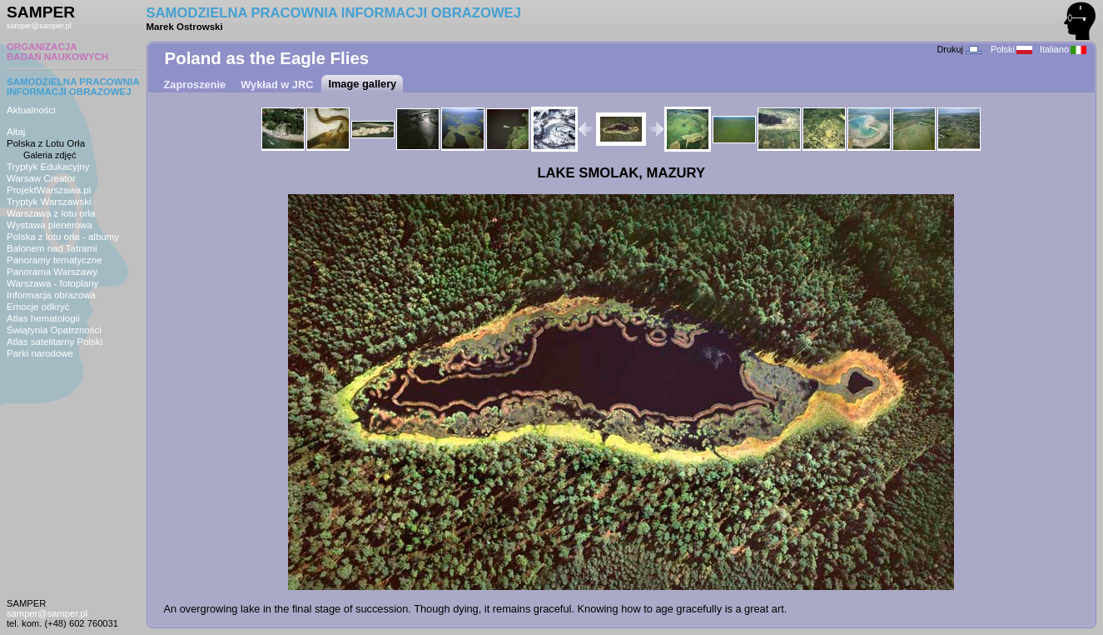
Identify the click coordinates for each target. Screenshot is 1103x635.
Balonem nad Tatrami (52, 248)
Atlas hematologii (43, 318)
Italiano (1063, 49)
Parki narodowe (40, 353)
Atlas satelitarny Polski (54, 342)
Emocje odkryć (38, 307)
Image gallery (362, 84)
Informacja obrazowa (51, 295)
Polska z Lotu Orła (46, 143)
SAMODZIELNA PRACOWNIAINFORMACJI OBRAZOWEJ (73, 87)
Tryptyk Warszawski (49, 202)
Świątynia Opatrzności (54, 330)
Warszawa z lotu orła (51, 213)
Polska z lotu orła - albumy (63, 237)
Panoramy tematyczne (54, 260)
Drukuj (959, 49)
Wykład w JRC (277, 84)
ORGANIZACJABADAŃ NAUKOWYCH (57, 52)
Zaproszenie (195, 84)
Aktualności (31, 110)
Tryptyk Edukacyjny (48, 167)
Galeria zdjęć (49, 155)
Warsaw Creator (41, 178)
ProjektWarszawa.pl (49, 190)
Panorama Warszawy (52, 272)
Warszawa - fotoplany (52, 283)
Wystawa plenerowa (49, 225)
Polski (1011, 49)
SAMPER (41, 12)
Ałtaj (16, 132)
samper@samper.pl (39, 26)
